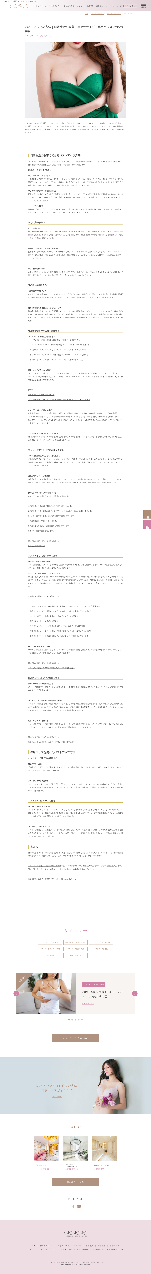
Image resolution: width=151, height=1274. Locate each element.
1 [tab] (69, 1020)
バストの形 (50, 955)
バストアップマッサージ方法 (50, 949)
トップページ (41, 6)
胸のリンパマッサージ (36, 546)
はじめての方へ (55, 6)
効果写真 (90, 6)
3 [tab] (75, 1020)
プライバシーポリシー (114, 1249)
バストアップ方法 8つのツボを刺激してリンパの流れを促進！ (51, 668)
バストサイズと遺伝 (101, 949)
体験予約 (147, 524)
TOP (33, 1246)
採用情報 (96, 1249)
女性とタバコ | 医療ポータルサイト (41, 395)
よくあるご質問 (65, 1249)
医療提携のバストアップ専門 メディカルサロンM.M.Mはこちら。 (52, 879)
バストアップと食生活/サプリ (75, 942)
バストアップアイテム (50, 942)
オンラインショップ (114, 6)
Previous (16, 993)
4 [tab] (78, 1020)
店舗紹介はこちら (75, 1182)
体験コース (114, 1246)
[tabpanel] (75, 993)
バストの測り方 (75, 955)
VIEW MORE (88, 1003)
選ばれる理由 (69, 6)
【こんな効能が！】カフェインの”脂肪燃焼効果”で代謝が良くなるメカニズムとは (59, 400)
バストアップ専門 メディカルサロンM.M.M (44, 866)
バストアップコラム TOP (75, 1038)
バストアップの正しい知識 (101, 942)
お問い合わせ (130, 6)
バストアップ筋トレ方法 (75, 949)
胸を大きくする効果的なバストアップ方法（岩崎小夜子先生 (50, 742)
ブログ (52, 1249)
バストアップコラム (36, 1249)
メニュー (80, 6)
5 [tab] (82, 1020)
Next (135, 993)
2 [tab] (72, 1020)
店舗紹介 (99, 6)
